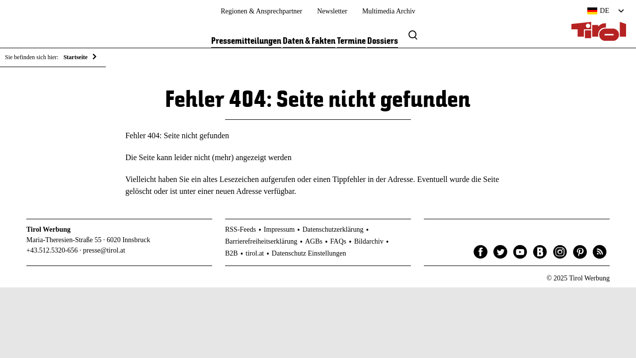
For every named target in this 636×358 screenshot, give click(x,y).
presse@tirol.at (104, 250)
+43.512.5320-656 (52, 250)
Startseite (76, 57)
